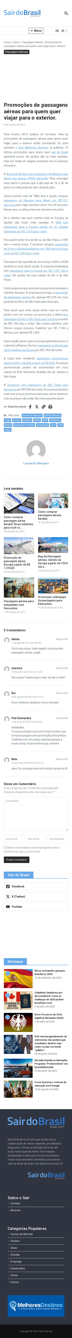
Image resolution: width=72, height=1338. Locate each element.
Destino (14, 1240)
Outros (16, 42)
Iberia (37, 420)
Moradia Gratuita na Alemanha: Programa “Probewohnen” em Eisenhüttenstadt (51, 1064)
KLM (45, 420)
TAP (60, 425)
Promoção (42, 425)
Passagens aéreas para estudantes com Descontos (19, 605)
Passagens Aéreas (32, 42)
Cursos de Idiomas (20, 1234)
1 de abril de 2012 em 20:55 (26, 643)
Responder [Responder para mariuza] (62, 668)
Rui (14, 693)
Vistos (13, 1275)
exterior (27, 420)
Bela (14, 759)
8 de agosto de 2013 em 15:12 (28, 697)
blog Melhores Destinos (33, 147)
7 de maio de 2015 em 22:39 (27, 722)
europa (16, 420)
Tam (53, 425)
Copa (7, 420)
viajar (8, 429)
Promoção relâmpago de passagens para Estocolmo (52, 600)
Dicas (12, 1247)
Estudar (14, 1254)
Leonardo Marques (36, 463)
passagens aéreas (24, 425)
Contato (14, 1203)
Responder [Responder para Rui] (62, 693)
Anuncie (14, 1210)
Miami (8, 425)
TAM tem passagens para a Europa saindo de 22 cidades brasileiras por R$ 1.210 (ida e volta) (36, 227)
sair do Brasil (59, 152)
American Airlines (32, 415)
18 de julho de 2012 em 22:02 (27, 672)
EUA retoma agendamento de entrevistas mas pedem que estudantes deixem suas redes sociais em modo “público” (51, 1043)
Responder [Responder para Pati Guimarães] (62, 718)
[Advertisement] (36, 77)
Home (7, 42)
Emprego (15, 1261)
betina (15, 639)
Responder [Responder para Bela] (62, 759)
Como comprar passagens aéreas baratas (49, 515)
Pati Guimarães (21, 718)
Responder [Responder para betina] (62, 639)
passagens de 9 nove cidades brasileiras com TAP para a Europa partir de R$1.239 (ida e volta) (36, 249)
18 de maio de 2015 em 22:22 (27, 763)
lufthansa (55, 420)
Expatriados (16, 1268)
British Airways (52, 415)
